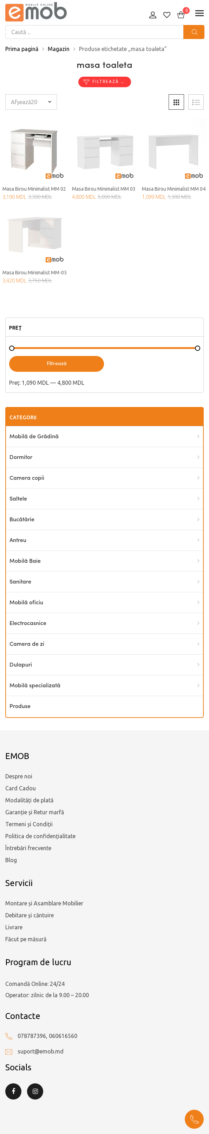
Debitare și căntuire (29, 915)
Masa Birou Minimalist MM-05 (34, 272)
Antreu (17, 540)
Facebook (13, 1091)
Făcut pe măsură (25, 939)
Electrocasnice (27, 623)
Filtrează (57, 363)
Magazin (59, 49)
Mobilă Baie (25, 561)
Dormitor (20, 457)
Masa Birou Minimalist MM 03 (104, 189)
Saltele (18, 499)
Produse (20, 706)
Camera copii (26, 478)
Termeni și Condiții (29, 824)
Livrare (13, 927)
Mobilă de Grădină (34, 437)
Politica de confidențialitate (40, 836)
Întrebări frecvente (28, 848)
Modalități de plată (29, 800)
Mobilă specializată (34, 686)
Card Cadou (20, 788)
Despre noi (18, 776)
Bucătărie (21, 520)
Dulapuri (20, 665)
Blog (11, 860)
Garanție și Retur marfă (34, 812)
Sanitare (20, 582)
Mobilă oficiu (26, 603)
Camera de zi (26, 644)
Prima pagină (21, 49)
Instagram (35, 1091)
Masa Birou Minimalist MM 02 (34, 189)
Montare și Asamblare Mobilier (44, 903)
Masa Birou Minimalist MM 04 (173, 189)
